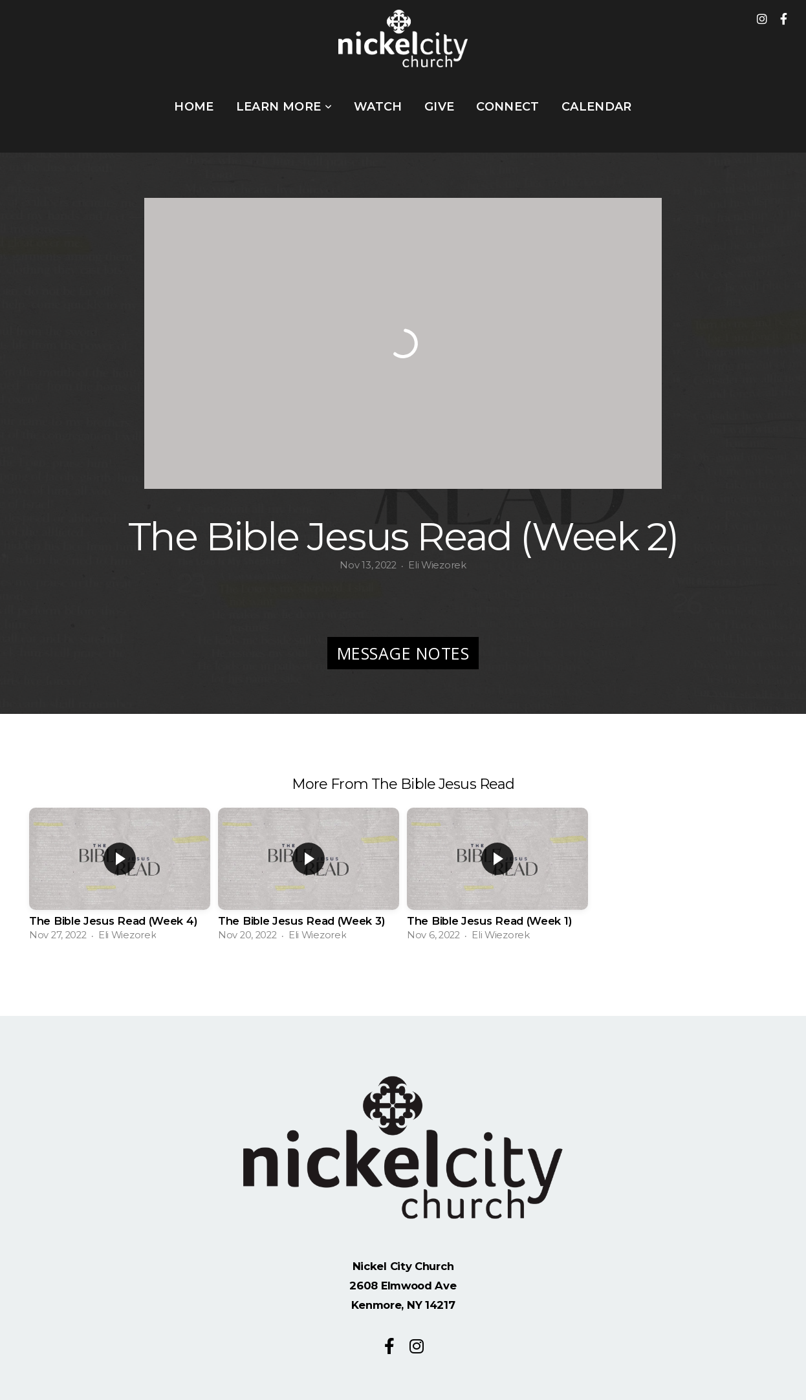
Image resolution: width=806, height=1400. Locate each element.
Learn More (284, 107)
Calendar (596, 107)
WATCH (378, 107)
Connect (507, 107)
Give (439, 107)
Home (193, 107)
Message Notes (403, 653)
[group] (119, 878)
